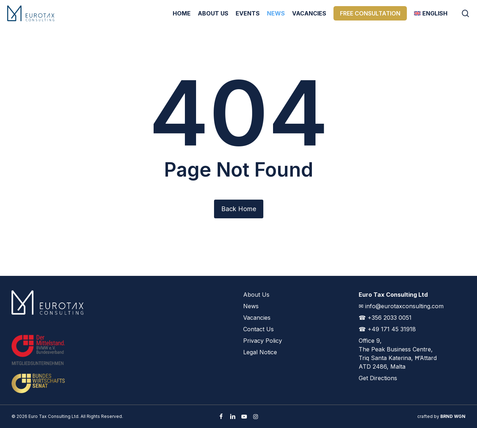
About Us (256, 294)
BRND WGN (452, 416)
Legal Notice (260, 352)
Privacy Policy (262, 340)
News (251, 306)
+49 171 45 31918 (392, 329)
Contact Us (258, 329)
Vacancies (257, 317)
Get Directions (378, 378)
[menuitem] (430, 13)
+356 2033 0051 (390, 317)
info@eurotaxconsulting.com (404, 306)
